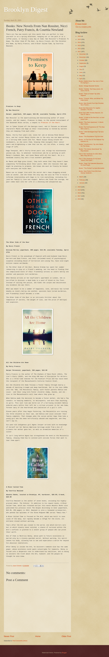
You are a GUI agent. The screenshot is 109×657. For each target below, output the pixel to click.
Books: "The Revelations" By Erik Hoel (91, 136)
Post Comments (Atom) (20, 641)
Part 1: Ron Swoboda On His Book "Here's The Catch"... (90, 159)
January (82, 183)
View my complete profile (83, 27)
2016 (79, 199)
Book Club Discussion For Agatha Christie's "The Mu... (89, 108)
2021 (79, 51)
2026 (79, 36)
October (82, 60)
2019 (79, 190)
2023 (79, 45)
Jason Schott (82, 24)
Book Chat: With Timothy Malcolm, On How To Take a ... (91, 113)
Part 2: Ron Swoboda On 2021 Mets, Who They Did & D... (90, 154)
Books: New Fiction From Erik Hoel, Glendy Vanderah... (90, 172)
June (81, 72)
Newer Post (9, 636)
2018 (79, 193)
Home (38, 636)
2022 (79, 48)
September (83, 63)
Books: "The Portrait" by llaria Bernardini (91, 168)
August (81, 66)
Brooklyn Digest (26, 9)
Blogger (64, 652)
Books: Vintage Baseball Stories (89, 86)
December (82, 54)
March (81, 177)
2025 (79, 39)
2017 (79, 196)
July (80, 69)
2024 (79, 42)
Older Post (66, 636)
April (80, 78)
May (80, 75)
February (82, 180)
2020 (79, 187)
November (82, 57)
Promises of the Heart (50, 122)
